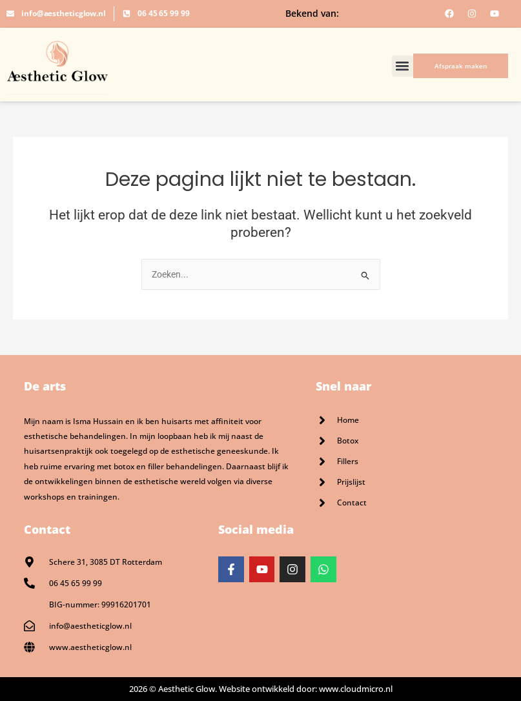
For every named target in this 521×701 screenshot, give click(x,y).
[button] (402, 66)
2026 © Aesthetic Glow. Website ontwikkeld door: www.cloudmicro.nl (261, 689)
